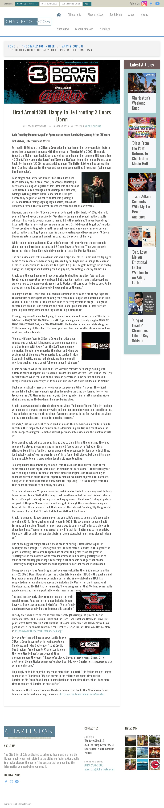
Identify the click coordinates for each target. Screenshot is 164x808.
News (87, 3)
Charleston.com (24, 803)
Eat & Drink (116, 14)
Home (11, 46)
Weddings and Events (27, 3)
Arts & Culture (73, 46)
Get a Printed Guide (71, 3)
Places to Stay (95, 14)
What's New (63, 29)
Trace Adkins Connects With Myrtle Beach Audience (141, 206)
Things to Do (74, 14)
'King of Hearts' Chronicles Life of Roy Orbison (140, 330)
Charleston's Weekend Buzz (141, 103)
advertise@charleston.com (99, 769)
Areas (131, 14)
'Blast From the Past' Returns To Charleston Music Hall (140, 153)
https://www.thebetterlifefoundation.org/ (39, 631)
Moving (144, 14)
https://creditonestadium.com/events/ (82, 694)
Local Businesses (49, 3)
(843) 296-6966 (93, 765)
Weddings (104, 29)
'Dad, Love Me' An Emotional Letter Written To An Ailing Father (140, 267)
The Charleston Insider (38, 46)
